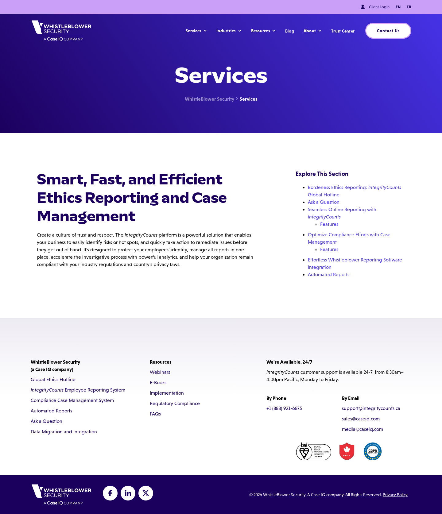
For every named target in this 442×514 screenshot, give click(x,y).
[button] (196, 30)
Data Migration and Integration (64, 431)
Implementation (167, 393)
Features (329, 224)
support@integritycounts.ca (371, 408)
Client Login (379, 7)
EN (398, 7)
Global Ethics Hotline (53, 379)
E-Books (158, 382)
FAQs (155, 413)
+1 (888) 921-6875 (284, 408)
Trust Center (343, 31)
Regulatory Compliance (175, 403)
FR (409, 7)
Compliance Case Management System (72, 400)
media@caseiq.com (362, 429)
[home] (61, 30)
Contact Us (388, 30)
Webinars (160, 372)
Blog (289, 31)
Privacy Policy (395, 494)
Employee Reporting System (78, 389)
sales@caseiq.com (361, 418)
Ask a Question (323, 202)
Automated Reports (328, 274)
